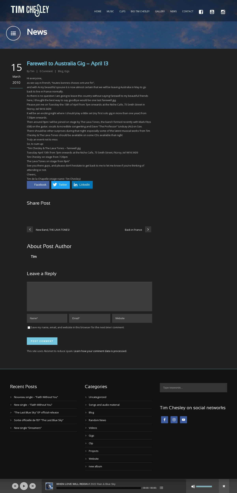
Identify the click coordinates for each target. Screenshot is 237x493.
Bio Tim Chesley (140, 11)
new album (95, 471)
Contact (187, 11)
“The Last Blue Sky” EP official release (36, 417)
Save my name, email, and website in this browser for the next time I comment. (77, 332)
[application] (118, 486)
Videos (93, 432)
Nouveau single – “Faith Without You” (36, 402)
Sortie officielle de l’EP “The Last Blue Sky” (39, 425)
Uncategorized (97, 402)
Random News (97, 425)
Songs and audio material (104, 409)
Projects (93, 455)
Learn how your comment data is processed (100, 356)
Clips (122, 11)
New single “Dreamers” (28, 432)
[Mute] (193, 486)
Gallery (160, 11)
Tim (32, 71)
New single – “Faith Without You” (33, 409)
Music (110, 11)
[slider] (98, 488)
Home (97, 11)
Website (94, 463)
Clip (91, 448)
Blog (60, 71)
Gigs (66, 71)
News (173, 11)
